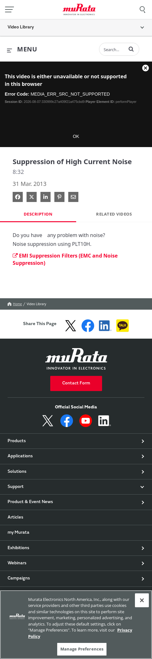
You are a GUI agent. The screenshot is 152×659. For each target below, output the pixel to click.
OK (76, 136)
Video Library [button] (21, 27)
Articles (15, 517)
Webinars (17, 563)
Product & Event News (30, 502)
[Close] (142, 600)
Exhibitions (18, 548)
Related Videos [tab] (114, 214)
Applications (20, 456)
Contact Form (76, 383)
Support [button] (16, 487)
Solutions (17, 472)
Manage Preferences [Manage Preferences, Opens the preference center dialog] (81, 649)
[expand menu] (22, 49)
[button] (131, 49)
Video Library (36, 304)
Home (15, 304)
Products (17, 441)
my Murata (18, 533)
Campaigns (19, 578)
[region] (76, 624)
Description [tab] (38, 214)
